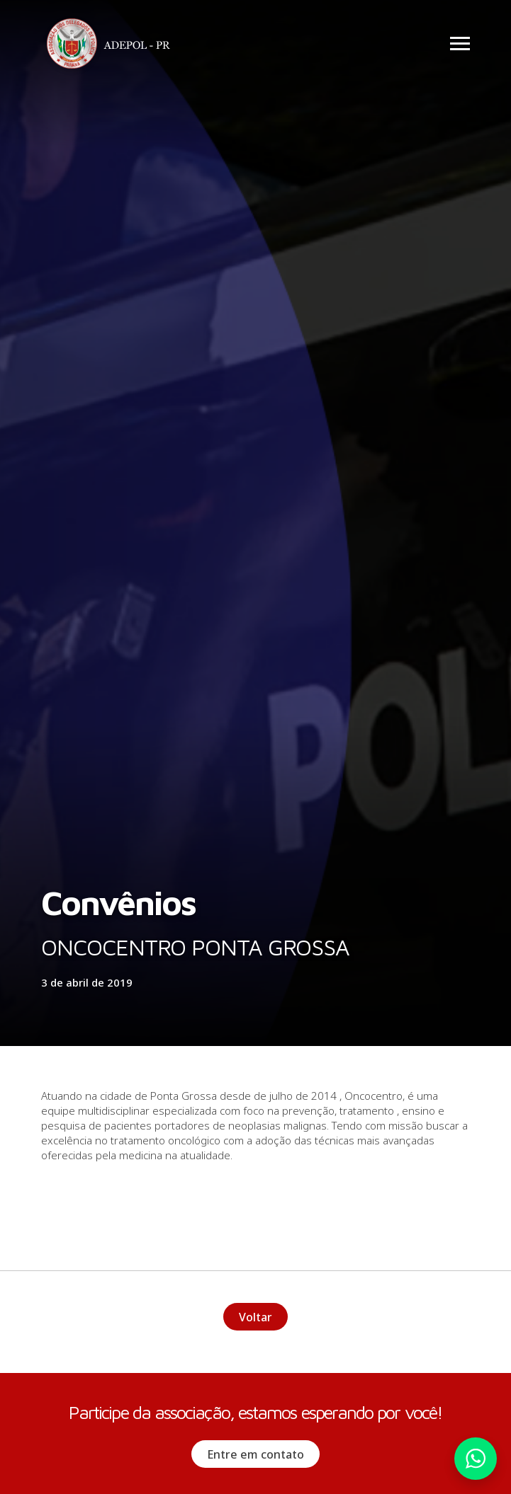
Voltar (255, 1317)
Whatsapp (475, 1458)
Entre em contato (255, 1454)
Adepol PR (112, 45)
